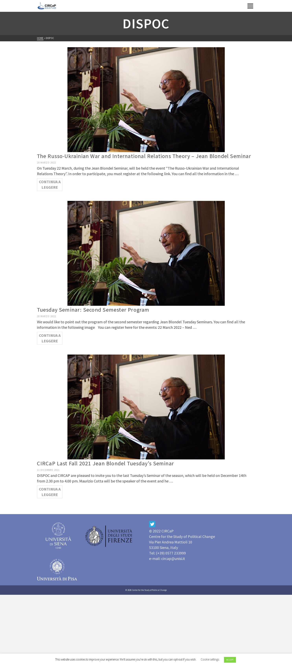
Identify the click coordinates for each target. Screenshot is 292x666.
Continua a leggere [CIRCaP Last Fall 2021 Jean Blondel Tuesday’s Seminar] (50, 492)
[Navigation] (250, 6)
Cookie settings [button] (210, 659)
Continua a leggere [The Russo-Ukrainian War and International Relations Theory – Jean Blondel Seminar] (50, 184)
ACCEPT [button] (230, 659)
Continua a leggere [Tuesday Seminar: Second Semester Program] (50, 338)
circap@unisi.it (173, 558)
